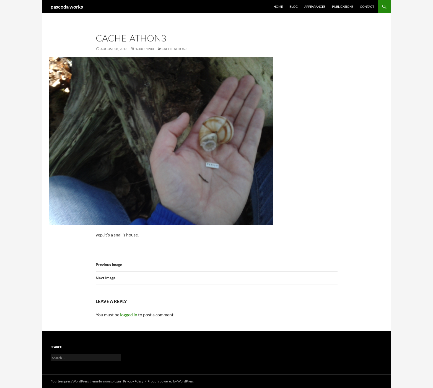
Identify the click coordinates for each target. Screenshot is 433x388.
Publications (342, 6)
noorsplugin (112, 381)
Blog (293, 6)
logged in (128, 314)
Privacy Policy (133, 381)
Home (278, 6)
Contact (367, 6)
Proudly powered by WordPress (170, 381)
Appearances (314, 6)
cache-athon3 (174, 49)
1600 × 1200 (144, 49)
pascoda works (67, 7)
